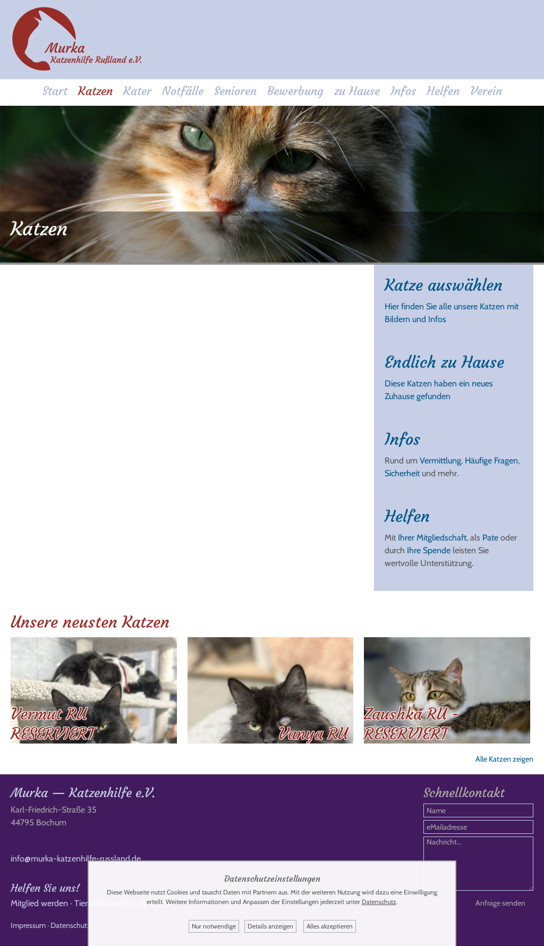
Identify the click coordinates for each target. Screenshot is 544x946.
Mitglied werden (39, 903)
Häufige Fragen (491, 460)
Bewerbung (295, 91)
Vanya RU (313, 734)
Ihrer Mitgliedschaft (432, 538)
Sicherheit (402, 473)
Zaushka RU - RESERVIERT (411, 724)
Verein (486, 91)
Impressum (28, 925)
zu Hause (357, 91)
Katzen (95, 91)
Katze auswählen (444, 285)
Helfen (443, 91)
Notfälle (182, 91)
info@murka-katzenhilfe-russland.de (76, 859)
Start (54, 91)
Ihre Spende (428, 550)
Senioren (235, 91)
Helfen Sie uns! (45, 887)
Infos (403, 91)
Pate (490, 538)
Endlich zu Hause (444, 362)
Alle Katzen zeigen (504, 759)
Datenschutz (70, 925)
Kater (137, 91)
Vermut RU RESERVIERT (53, 724)
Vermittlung (440, 460)
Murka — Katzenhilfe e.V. (83, 793)
